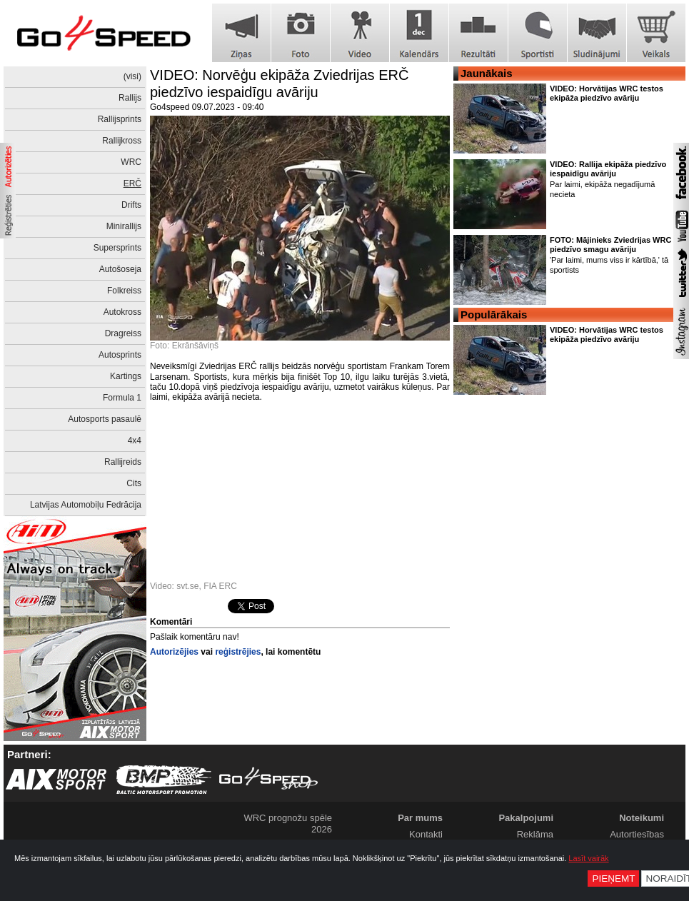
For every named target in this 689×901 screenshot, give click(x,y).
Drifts (131, 205)
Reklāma (535, 834)
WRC (131, 162)
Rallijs (130, 98)
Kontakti (426, 834)
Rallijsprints (119, 119)
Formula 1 (122, 398)
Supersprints (117, 248)
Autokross (122, 312)
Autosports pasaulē (104, 419)
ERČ (132, 183)
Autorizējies (174, 652)
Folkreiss (124, 291)
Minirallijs (123, 226)
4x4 (134, 441)
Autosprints (120, 355)
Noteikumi (641, 817)
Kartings (125, 376)
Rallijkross (121, 141)
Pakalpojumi (525, 817)
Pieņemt (613, 878)
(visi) (132, 76)
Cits (133, 483)
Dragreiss (123, 333)
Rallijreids (122, 462)
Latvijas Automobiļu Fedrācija (85, 505)
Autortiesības (637, 834)
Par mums (420, 817)
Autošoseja (120, 269)
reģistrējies (238, 652)
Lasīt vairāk (588, 858)
